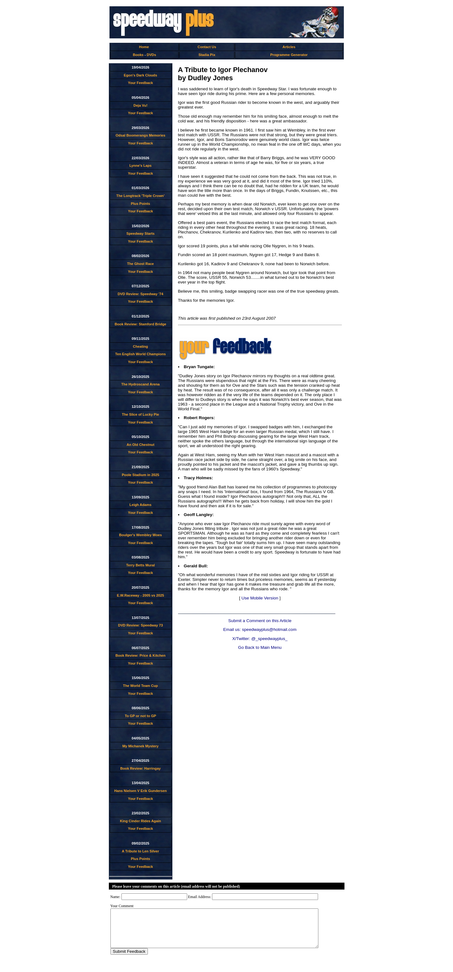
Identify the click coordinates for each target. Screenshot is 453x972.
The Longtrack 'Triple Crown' (140, 196)
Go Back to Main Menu (260, 647)
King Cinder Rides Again (140, 821)
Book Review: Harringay (140, 768)
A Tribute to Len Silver (140, 851)
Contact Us (207, 47)
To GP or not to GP (140, 716)
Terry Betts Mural (140, 565)
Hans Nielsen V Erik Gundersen (140, 791)
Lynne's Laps (140, 165)
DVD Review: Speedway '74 (140, 294)
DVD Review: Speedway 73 (140, 625)
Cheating (140, 346)
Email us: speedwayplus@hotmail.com (260, 629)
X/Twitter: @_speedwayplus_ (260, 638)
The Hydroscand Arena (140, 384)
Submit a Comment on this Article (260, 620)
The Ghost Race (140, 264)
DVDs (151, 55)
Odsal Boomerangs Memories (140, 135)
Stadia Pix (207, 55)
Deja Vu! (140, 105)
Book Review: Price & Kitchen (140, 655)
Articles (288, 47)
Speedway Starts (140, 233)
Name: (115, 897)
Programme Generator (289, 55)
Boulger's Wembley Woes (140, 535)
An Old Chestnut (140, 445)
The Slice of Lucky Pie (140, 414)
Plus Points (140, 203)
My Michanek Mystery (140, 746)
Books (138, 55)
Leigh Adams (141, 505)
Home (144, 47)
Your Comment (122, 906)
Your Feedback (140, 83)
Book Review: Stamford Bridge (140, 324)
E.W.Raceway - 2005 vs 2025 (140, 595)
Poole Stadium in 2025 (140, 475)
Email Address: (199, 897)
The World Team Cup (140, 686)
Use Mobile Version (259, 598)
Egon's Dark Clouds (140, 75)
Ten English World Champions (140, 354)
